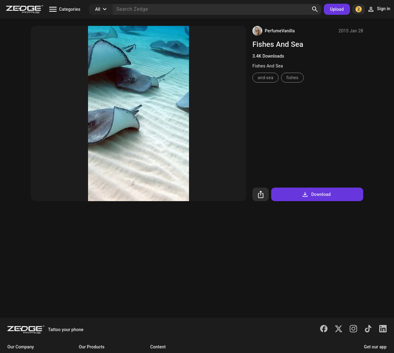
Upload (337, 9)
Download (316, 194)
